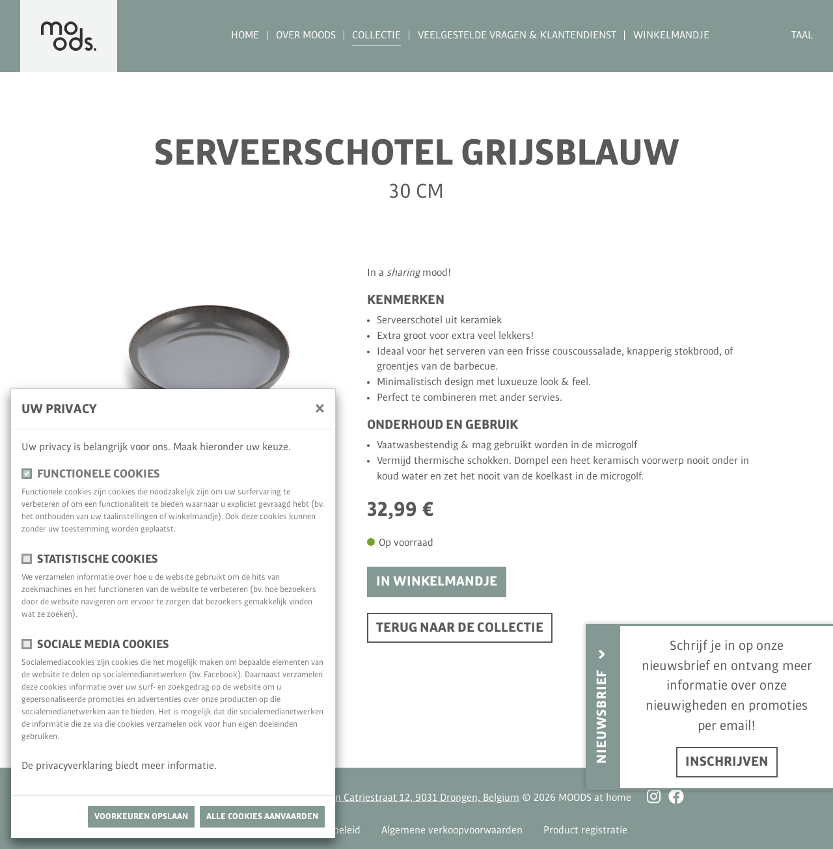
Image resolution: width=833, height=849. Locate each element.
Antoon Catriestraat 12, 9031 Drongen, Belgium (414, 797)
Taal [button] (802, 35)
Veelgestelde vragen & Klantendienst (517, 35)
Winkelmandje (671, 35)
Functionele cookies (98, 474)
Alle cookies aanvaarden (262, 816)
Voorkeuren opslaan (141, 816)
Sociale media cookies (103, 644)
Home (245, 35)
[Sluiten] (320, 408)
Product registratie (585, 830)
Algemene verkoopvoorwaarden (452, 830)
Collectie (376, 35)
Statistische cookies (97, 559)
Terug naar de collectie (459, 628)
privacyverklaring (75, 766)
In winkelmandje (436, 581)
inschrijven (727, 762)
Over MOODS (306, 35)
